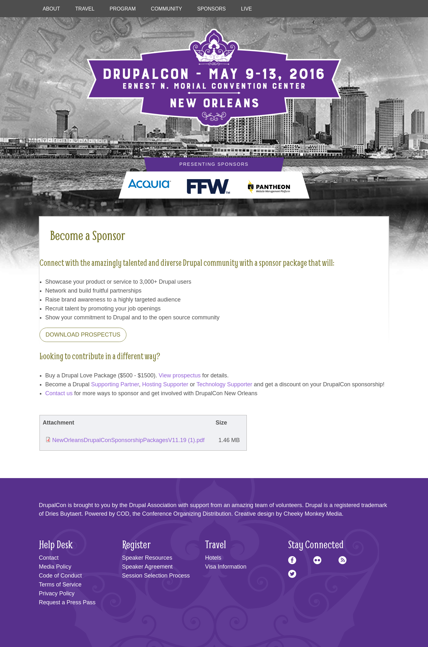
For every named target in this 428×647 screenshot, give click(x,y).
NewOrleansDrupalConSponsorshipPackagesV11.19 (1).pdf (128, 440)
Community (166, 8)
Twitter (292, 574)
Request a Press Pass (67, 602)
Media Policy (55, 566)
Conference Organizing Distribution (186, 514)
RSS (342, 560)
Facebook (292, 560)
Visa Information (225, 566)
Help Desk (56, 544)
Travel (84, 8)
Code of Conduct (60, 575)
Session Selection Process (156, 575)
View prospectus (180, 375)
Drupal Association (152, 505)
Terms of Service (60, 584)
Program (123, 8)
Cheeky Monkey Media (312, 514)
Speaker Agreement (147, 566)
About (51, 8)
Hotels (213, 558)
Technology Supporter (224, 384)
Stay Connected (316, 544)
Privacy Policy (57, 593)
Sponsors (211, 8)
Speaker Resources (147, 558)
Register (136, 544)
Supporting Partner (115, 384)
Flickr (317, 560)
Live (246, 8)
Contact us (59, 393)
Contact (49, 558)
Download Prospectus (83, 334)
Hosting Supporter (165, 384)
